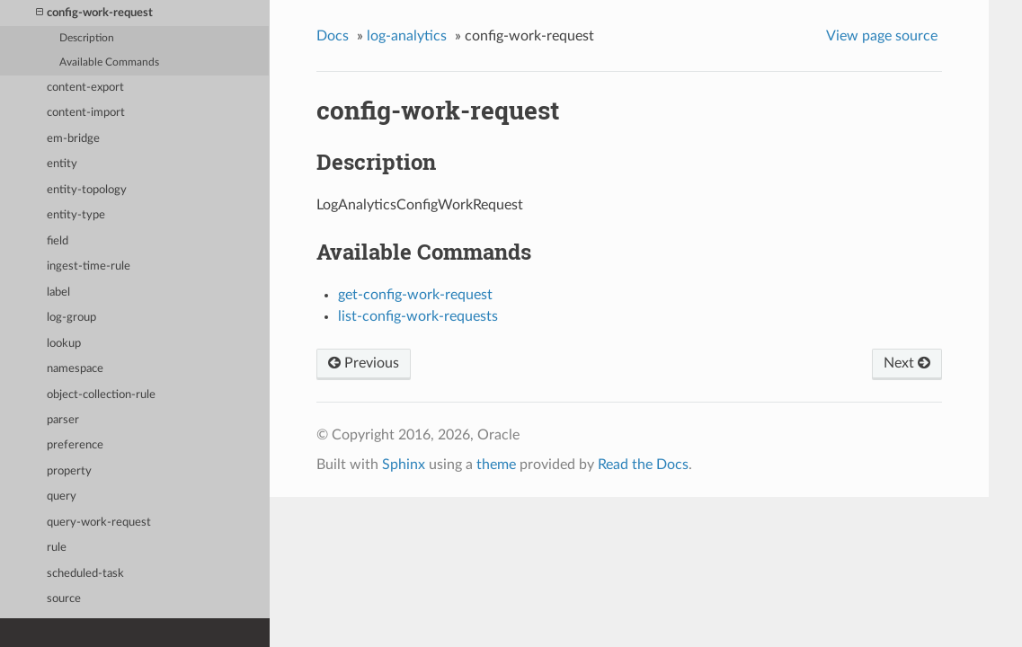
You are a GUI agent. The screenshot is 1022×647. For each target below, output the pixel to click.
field (57, 241)
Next (907, 363)
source (64, 599)
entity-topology (87, 190)
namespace (75, 369)
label (58, 292)
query (61, 496)
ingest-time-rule (88, 266)
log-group (71, 318)
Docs (332, 36)
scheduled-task (85, 574)
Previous (363, 363)
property (69, 471)
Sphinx (403, 464)
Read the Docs (643, 464)
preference (75, 445)
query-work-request (99, 522)
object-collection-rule (101, 395)
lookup (64, 344)
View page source (882, 36)
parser (63, 420)
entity (62, 164)
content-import (86, 113)
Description (86, 38)
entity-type (76, 215)
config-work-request (94, 13)
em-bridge (73, 139)
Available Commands (109, 62)
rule (57, 548)
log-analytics (407, 36)
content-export (85, 87)
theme (496, 464)
